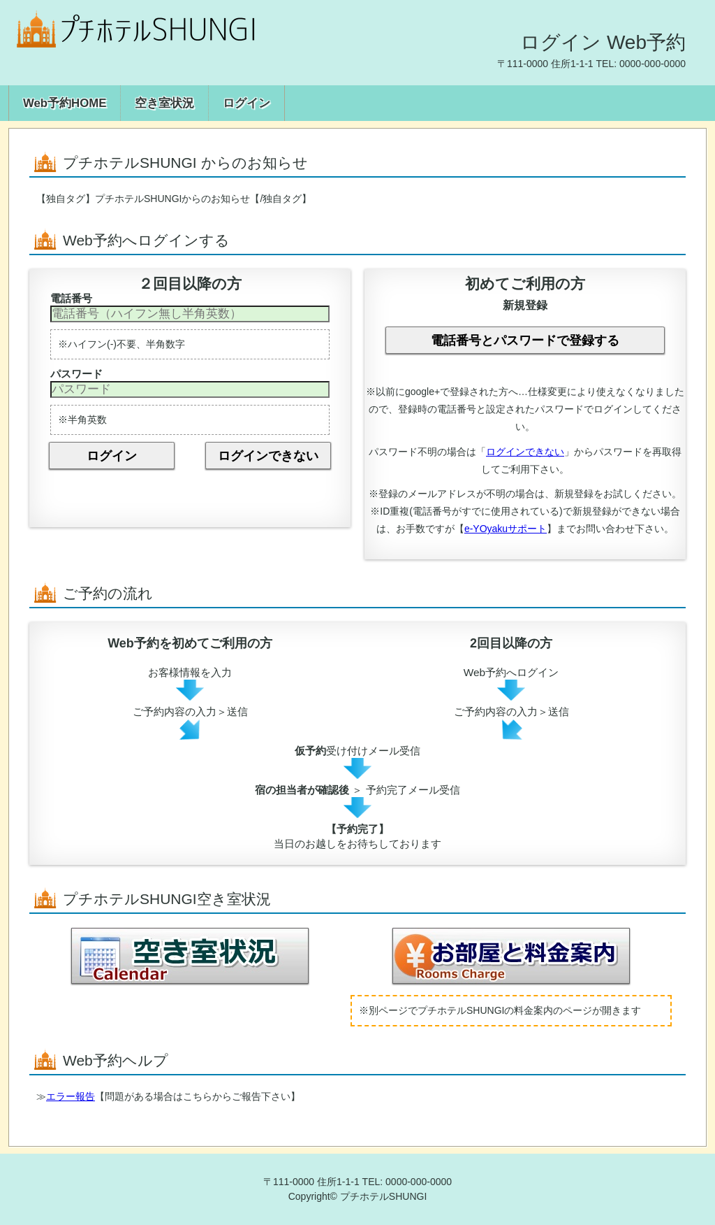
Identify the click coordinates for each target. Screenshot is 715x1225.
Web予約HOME (64, 103)
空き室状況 (164, 103)
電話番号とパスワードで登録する (525, 341)
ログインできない (268, 456)
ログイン (246, 103)
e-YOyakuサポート (505, 528)
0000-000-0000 (652, 63)
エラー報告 (70, 1096)
